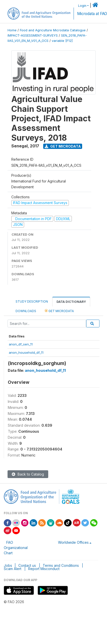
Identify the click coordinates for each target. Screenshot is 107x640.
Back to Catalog (28, 474)
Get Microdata (63, 146)
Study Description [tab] (32, 301)
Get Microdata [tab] (59, 311)
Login (82, 6)
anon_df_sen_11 (21, 344)
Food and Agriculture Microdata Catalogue (53, 30)
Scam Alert (12, 569)
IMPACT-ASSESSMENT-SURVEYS (33, 35)
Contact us (27, 565)
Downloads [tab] (26, 311)
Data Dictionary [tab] (71, 302)
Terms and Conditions (61, 565)
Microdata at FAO (92, 13)
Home (12, 30)
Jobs (8, 565)
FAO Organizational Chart (16, 547)
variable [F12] (62, 41)
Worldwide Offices (73, 542)
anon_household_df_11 (26, 352)
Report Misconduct (44, 569)
